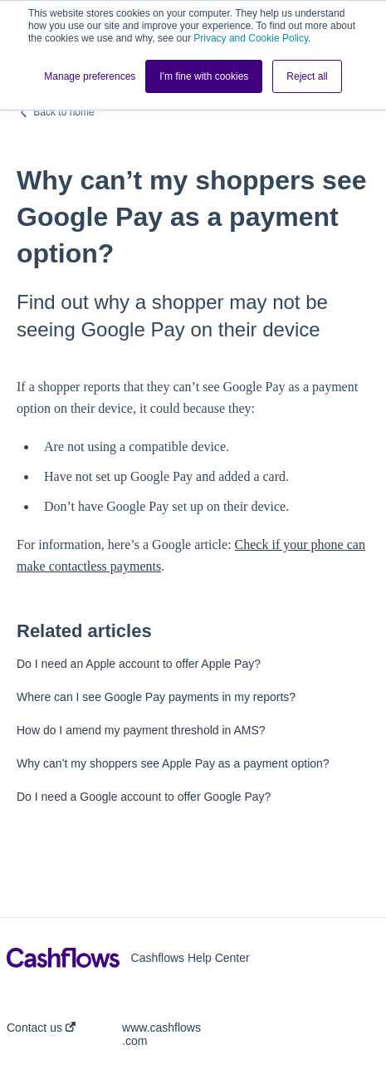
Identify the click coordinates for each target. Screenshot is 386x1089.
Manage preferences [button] (89, 76)
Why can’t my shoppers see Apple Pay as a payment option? (173, 763)
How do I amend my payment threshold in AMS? (141, 730)
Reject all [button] (306, 76)
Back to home (63, 112)
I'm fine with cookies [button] (203, 76)
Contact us (41, 1027)
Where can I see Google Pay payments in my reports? (156, 697)
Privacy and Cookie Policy (250, 38)
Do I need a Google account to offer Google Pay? (144, 796)
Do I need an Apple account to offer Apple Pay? (139, 663)
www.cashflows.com (161, 1034)
